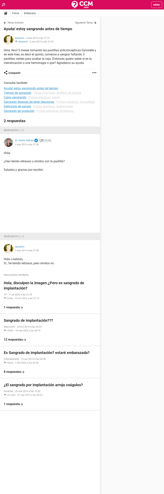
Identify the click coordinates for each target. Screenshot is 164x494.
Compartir (14, 72)
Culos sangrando (15, 97)
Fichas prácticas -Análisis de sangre (57, 93)
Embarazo (30, 13)
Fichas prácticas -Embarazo (55, 111)
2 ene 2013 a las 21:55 (41, 41)
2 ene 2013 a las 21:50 (27, 144)
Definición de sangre (17, 106)
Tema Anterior (15, 22)
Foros (15, 13)
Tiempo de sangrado (17, 93)
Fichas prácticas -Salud (44, 97)
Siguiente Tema (84, 22)
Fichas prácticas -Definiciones (53, 106)
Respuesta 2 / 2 (14, 236)
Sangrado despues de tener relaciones (29, 102)
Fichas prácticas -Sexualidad (75, 102)
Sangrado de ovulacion (19, 111)
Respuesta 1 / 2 (14, 130)
